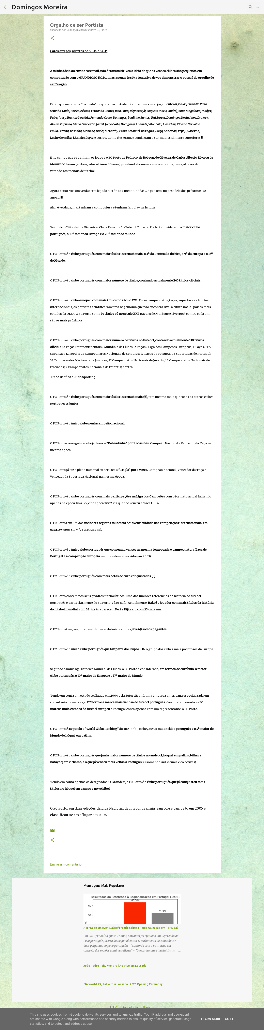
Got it (230, 1019)
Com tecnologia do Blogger (132, 1007)
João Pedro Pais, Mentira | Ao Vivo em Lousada (114, 965)
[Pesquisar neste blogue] (239, 7)
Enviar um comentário (66, 864)
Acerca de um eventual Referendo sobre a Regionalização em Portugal (130, 927)
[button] (52, 38)
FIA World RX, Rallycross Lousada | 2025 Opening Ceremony (122, 984)
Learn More (211, 1019)
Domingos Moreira (39, 7)
